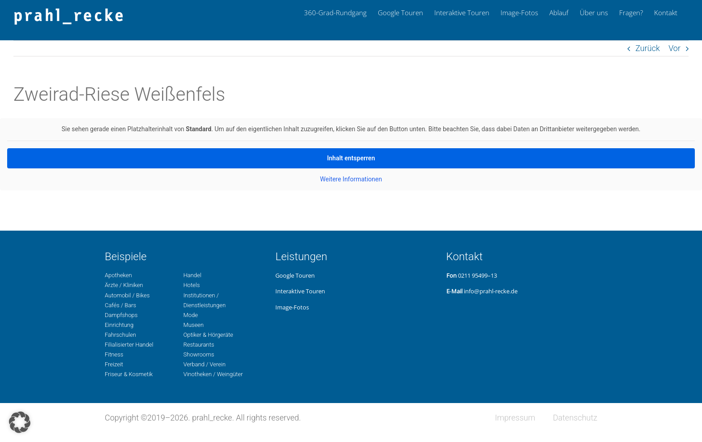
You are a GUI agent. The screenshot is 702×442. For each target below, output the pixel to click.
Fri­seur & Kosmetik (129, 374)
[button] (19, 422)
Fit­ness (114, 354)
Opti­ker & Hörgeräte (208, 334)
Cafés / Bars (120, 305)
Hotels (191, 285)
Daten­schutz (575, 417)
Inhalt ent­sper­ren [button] (351, 158)
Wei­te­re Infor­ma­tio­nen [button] (351, 179)
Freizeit (114, 364)
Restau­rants (198, 344)
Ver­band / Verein (204, 364)
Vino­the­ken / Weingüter (213, 374)
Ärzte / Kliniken (124, 285)
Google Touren (295, 275)
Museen (193, 325)
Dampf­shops (121, 315)
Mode (190, 315)
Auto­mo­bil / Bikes (127, 295)
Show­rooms (198, 354)
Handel (192, 275)
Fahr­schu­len (120, 334)
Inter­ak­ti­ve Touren (300, 291)
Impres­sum (515, 417)
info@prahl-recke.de (491, 291)
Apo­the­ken (118, 275)
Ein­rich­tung (119, 325)
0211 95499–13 (477, 275)
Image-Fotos (292, 307)
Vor (674, 48)
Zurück (647, 48)
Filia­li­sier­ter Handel (129, 344)
